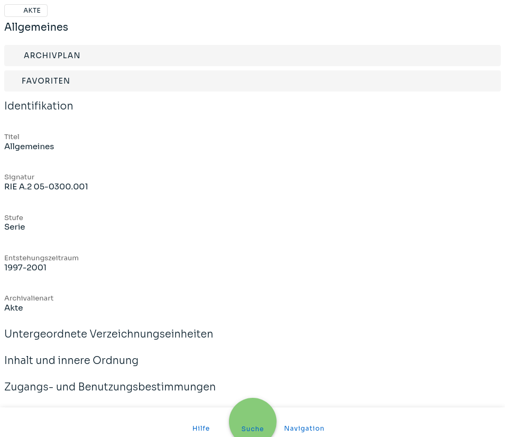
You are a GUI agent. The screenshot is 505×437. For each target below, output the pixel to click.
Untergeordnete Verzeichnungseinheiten (109, 341)
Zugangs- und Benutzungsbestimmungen (110, 394)
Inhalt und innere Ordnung (71, 367)
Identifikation (39, 113)
